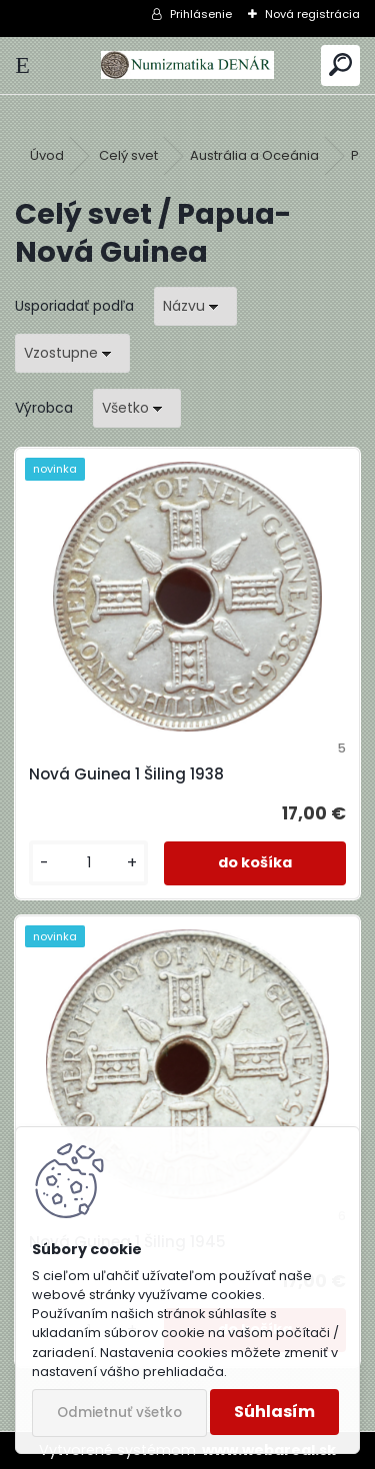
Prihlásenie (201, 14)
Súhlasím (274, 1411)
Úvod (47, 155)
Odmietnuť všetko (119, 1412)
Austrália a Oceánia (254, 155)
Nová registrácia (312, 14)
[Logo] (187, 65)
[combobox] (195, 306)
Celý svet (128, 155)
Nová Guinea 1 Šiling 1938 (126, 773)
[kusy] (88, 862)
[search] (340, 65)
